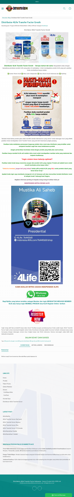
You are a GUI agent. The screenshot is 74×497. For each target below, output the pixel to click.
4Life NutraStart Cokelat (10, 434)
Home (4, 378)
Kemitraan (45, 25)
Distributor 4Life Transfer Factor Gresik (21, 22)
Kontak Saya (6, 398)
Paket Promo (7, 384)
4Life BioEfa (6, 416)
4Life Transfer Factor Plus (10, 425)
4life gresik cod (8, 341)
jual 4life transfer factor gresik (43, 341)
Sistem (5, 389)
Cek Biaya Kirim (8, 392)
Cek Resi (6, 395)
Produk (5, 381)
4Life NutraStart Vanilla (10, 431)
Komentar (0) (25, 345)
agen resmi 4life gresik (18, 341)
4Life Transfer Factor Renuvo (11, 422)
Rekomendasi (48, 345)
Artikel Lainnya (37, 345)
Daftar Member (7, 386)
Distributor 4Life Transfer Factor (12, 401)
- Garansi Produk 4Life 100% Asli (37, 481)
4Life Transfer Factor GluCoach (12, 419)
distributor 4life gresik (29, 341)
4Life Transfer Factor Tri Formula (12, 428)
